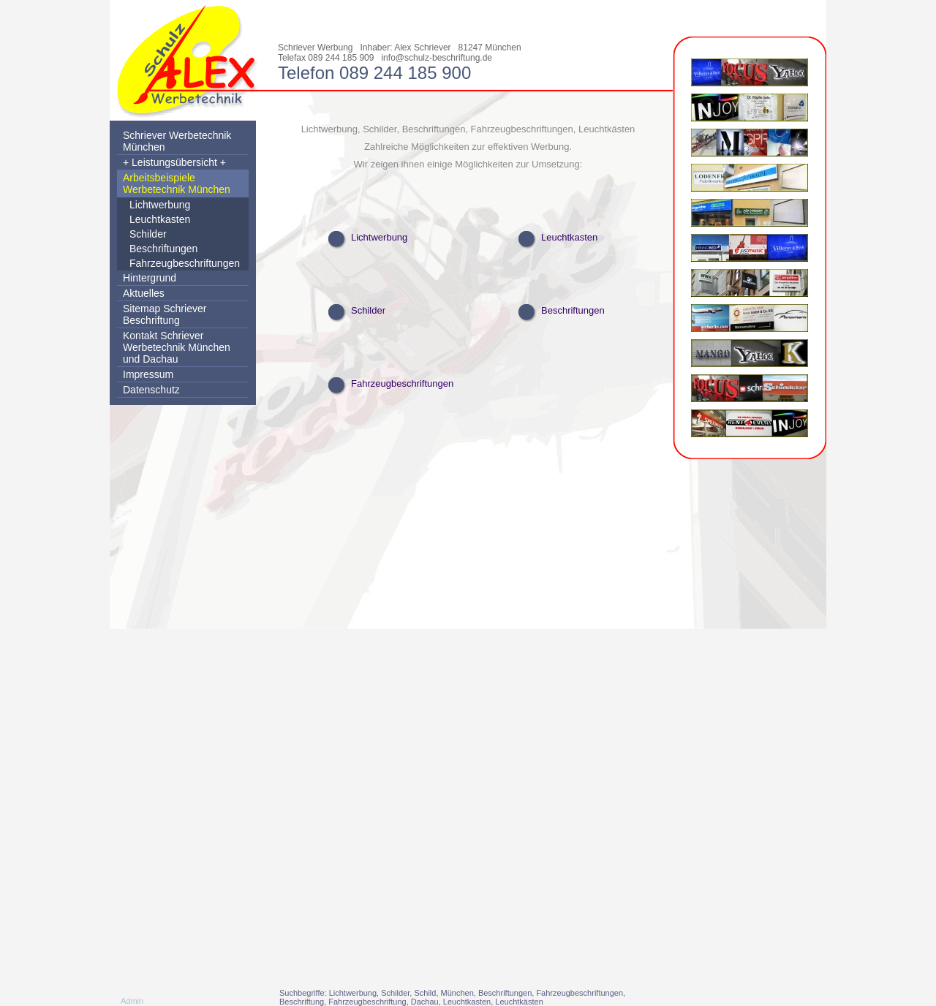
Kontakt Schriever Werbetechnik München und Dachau (176, 347)
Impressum (148, 374)
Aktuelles (144, 293)
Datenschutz (151, 390)
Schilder (148, 234)
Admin (132, 1000)
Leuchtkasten (159, 219)
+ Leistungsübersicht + (174, 162)
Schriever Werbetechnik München (177, 141)
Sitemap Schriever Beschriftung (164, 314)
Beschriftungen (163, 248)
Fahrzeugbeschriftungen (184, 263)
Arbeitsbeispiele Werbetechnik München (176, 183)
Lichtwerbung (159, 205)
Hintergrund (149, 278)
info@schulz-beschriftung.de (436, 58)
